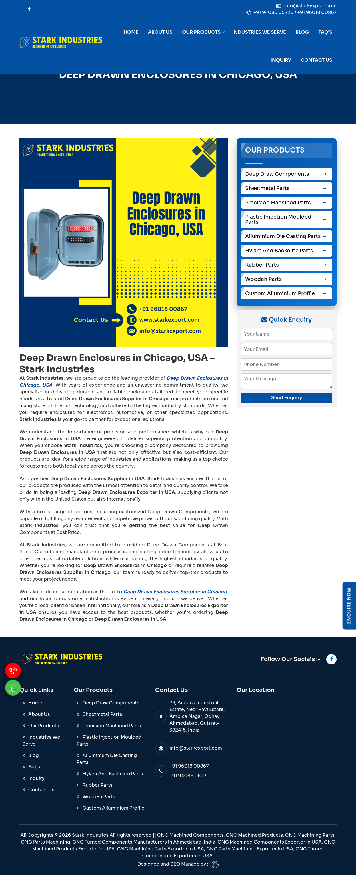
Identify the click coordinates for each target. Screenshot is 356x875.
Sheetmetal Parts (267, 188)
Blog (302, 32)
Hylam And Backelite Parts (279, 250)
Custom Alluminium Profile (280, 293)
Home (131, 32)
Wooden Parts (263, 279)
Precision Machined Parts (278, 202)
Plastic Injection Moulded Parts (278, 219)
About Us (160, 32)
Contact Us (316, 60)
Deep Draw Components (277, 174)
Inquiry (281, 60)
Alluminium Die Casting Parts (283, 236)
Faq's (325, 32)
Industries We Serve (259, 32)
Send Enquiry (286, 398)
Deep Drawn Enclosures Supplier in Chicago (175, 592)
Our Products (201, 32)
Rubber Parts (262, 265)
